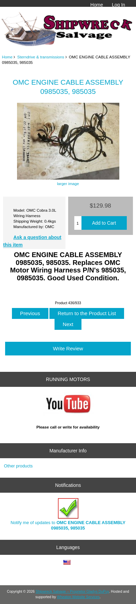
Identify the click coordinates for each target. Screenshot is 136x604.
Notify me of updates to (68, 514)
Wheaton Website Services (78, 597)
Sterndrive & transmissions (40, 57)
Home (96, 5)
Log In (118, 5)
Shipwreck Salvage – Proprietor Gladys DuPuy (72, 591)
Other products (18, 465)
